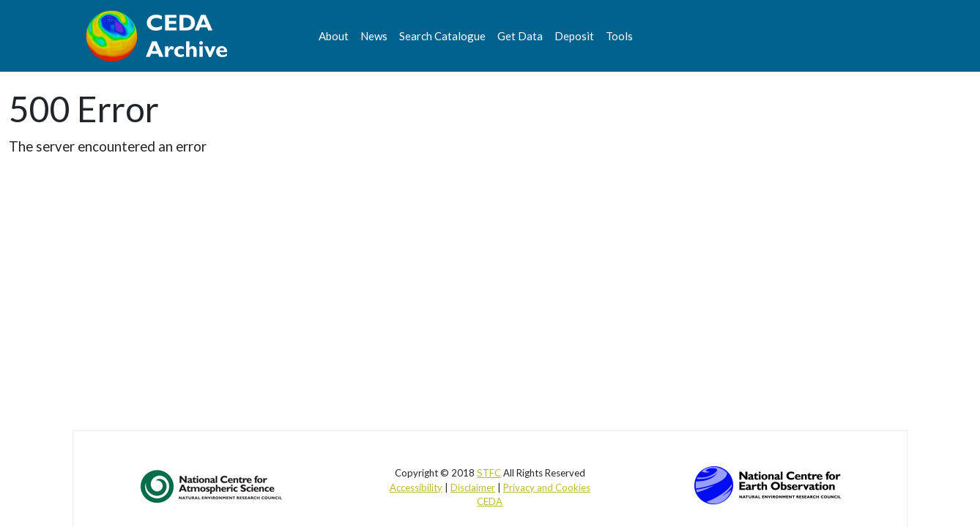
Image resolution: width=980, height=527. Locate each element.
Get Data (520, 35)
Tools (619, 35)
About (334, 35)
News (373, 35)
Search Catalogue (442, 35)
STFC (489, 473)
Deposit (574, 35)
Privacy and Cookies (546, 487)
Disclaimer (472, 487)
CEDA (489, 501)
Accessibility (416, 487)
